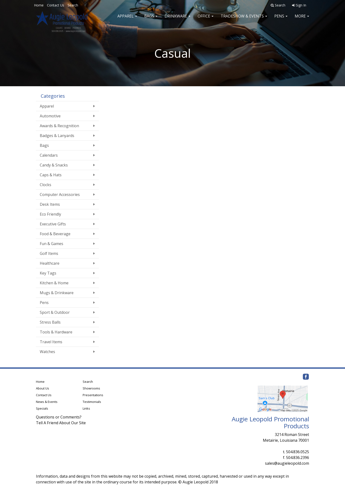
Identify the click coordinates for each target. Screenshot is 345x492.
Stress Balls (50, 322)
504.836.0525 (297, 451)
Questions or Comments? (58, 417)
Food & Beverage (55, 233)
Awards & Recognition (59, 125)
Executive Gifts (53, 224)
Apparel (127, 19)
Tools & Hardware (56, 332)
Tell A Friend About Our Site (61, 422)
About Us (42, 388)
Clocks (45, 184)
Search (73, 5)
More (302, 19)
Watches (47, 351)
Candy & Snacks (54, 165)
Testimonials (92, 402)
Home (39, 5)
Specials (42, 408)
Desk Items (50, 204)
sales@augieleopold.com (287, 463)
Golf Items (49, 253)
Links (86, 408)
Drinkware (177, 19)
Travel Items (51, 341)
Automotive (50, 116)
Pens (281, 19)
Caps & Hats (51, 174)
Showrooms (91, 388)
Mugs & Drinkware (57, 292)
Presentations (93, 395)
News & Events (47, 402)
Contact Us (55, 5)
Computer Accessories (60, 194)
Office (205, 19)
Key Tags (48, 273)
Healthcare (49, 263)
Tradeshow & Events (244, 19)
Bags (150, 19)
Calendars (49, 155)
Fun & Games (51, 243)
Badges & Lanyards (57, 135)
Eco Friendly (50, 214)
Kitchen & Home (54, 283)
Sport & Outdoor (55, 312)
